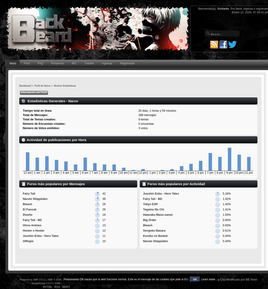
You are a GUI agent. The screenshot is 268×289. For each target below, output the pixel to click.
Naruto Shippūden (35, 199)
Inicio (12, 63)
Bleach (27, 204)
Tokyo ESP (150, 204)
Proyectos (57, 63)
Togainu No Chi (153, 209)
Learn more (208, 279)
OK (195, 279)
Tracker (89, 63)
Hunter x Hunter (33, 230)
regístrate (262, 8)
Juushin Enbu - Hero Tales (41, 236)
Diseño (27, 214)
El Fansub (29, 209)
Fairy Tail (29, 193)
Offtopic (28, 241)
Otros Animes (32, 225)
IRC (74, 63)
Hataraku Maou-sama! (158, 214)
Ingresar (107, 63)
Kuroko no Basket (155, 236)
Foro (27, 63)
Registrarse (127, 63)
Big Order (149, 220)
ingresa (248, 8)
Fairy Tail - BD (32, 220)
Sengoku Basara (154, 230)
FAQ (40, 63)
